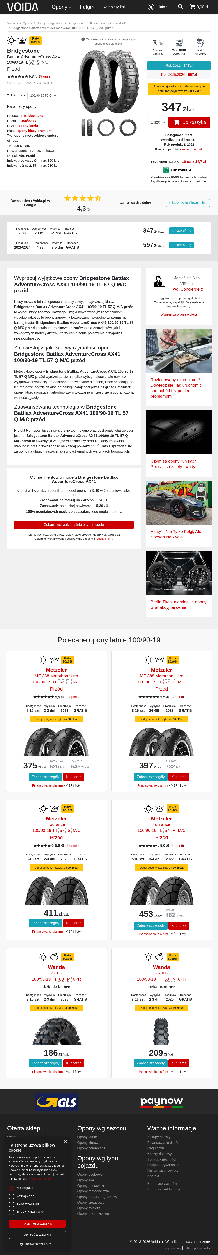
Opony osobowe (90, 1174)
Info (163, 7)
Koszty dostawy (159, 1154)
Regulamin (155, 1148)
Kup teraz (73, 777)
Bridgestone (34, 115)
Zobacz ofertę (181, 230)
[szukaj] (180, 7)
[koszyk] (199, 7)
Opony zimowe (88, 1143)
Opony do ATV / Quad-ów (97, 1197)
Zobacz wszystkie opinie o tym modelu (74, 525)
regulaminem (104, 538)
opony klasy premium (34, 131)
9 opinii (45, 76)
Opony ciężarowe (90, 1202)
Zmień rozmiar (16, 95)
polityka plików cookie (197, 1248)
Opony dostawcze (91, 1186)
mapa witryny (173, 1248)
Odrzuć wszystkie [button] (37, 1235)
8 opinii (72, 697)
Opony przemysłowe (93, 1213)
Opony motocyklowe (93, 1191)
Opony (62, 7)
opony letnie (28, 125)
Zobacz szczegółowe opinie (188, 202)
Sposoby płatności (161, 1159)
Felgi (88, 7)
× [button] (65, 1141)
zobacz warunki (192, 149)
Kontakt (153, 1176)
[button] (37, 1244)
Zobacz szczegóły (45, 777)
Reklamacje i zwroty (162, 1171)
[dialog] (37, 1194)
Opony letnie (87, 1137)
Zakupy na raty (158, 1137)
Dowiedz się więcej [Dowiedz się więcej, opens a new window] (40, 1179)
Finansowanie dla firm (47, 785)
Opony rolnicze (89, 1208)
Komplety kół (114, 7)
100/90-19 (28, 120)
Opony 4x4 (85, 1180)
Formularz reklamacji (163, 1189)
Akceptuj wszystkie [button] (37, 1223)
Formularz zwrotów (162, 1183)
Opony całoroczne (91, 1148)
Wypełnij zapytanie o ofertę (179, 314)
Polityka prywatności (163, 1165)
